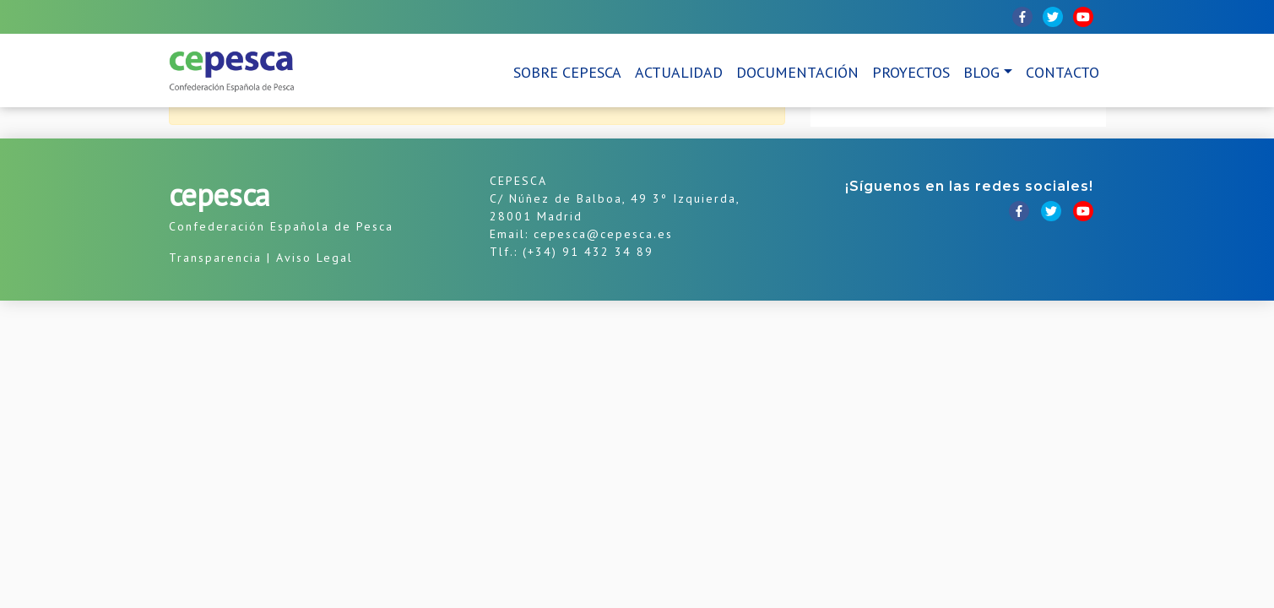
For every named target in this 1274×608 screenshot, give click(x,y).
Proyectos (911, 72)
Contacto (1062, 72)
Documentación (797, 72)
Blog (981, 72)
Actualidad (679, 72)
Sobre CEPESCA (567, 72)
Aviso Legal (314, 257)
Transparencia (215, 257)
